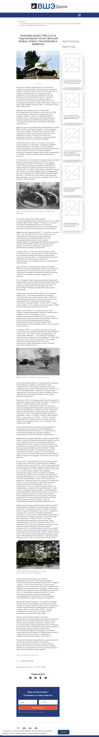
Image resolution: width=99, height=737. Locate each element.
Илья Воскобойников (28, 129)
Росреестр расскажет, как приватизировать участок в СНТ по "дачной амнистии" (72, 81)
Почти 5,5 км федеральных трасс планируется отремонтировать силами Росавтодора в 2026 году (72, 153)
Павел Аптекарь (27, 661)
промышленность (25, 667)
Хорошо (64, 732)
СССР (37, 667)
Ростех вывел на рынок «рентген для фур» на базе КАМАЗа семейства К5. (72, 117)
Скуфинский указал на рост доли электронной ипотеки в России (71, 225)
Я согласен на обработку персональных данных (32, 712)
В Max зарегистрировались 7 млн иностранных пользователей (72, 189)
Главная (21, 21)
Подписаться (38, 707)
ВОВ (43, 667)
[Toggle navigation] (79, 15)
